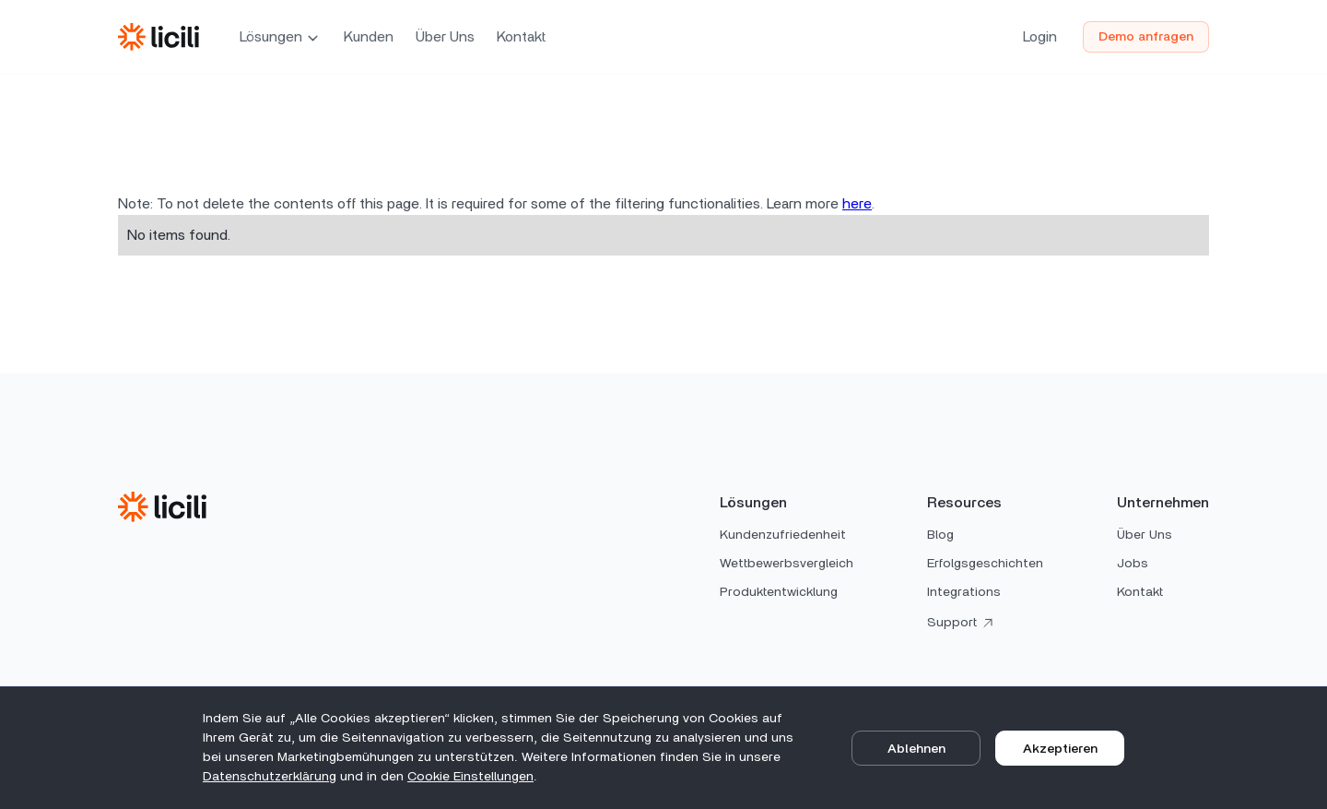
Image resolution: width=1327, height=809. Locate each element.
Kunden (368, 37)
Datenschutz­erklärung (269, 776)
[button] (281, 37)
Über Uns (445, 37)
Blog (940, 535)
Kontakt (521, 37)
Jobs (1132, 563)
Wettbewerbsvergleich (786, 563)
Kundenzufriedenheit (783, 535)
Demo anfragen (1145, 36)
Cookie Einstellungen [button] (470, 776)
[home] (158, 37)
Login (1040, 37)
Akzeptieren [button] (1060, 749)
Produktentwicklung (779, 592)
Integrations (964, 592)
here (857, 203)
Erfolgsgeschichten (985, 563)
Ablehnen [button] (916, 749)
